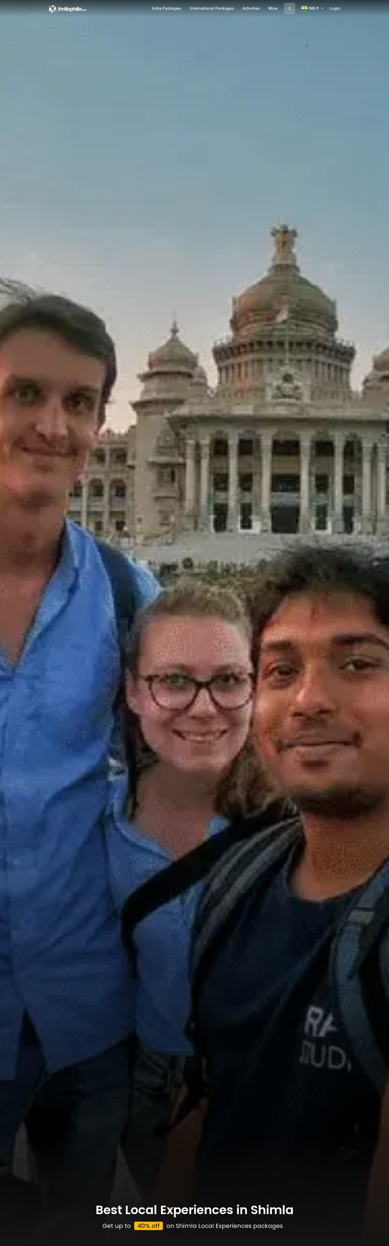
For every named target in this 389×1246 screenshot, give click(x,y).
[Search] (289, 8)
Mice (273, 8)
